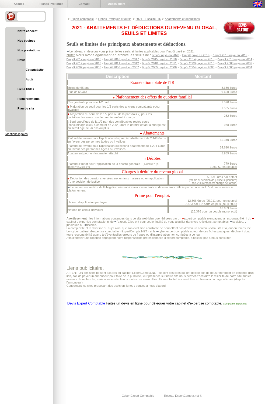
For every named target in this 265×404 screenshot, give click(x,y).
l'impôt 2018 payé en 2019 (230, 55)
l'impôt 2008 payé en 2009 (235, 63)
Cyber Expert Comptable (138, 395)
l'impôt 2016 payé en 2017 (121, 59)
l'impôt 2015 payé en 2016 (159, 59)
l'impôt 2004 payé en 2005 (197, 67)
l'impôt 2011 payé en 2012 (121, 63)
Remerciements (29, 98)
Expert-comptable (82, 18)
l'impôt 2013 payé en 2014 (235, 59)
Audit (29, 79)
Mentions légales (16, 134)
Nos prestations (29, 50)
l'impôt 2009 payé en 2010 (197, 63)
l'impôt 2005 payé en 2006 (159, 67)
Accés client (116, 3)
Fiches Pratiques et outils (114, 18)
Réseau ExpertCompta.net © (183, 395)
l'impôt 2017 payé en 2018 (84, 59)
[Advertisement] (131, 346)
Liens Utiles (26, 89)
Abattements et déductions (182, 18)
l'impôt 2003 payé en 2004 (235, 67)
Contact (84, 3)
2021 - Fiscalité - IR (148, 18)
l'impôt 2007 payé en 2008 (84, 67)
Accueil (18, 3)
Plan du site (26, 108)
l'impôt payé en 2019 (196, 55)
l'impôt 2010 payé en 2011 (159, 63)
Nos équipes (26, 40)
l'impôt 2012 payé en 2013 (84, 63)
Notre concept (27, 31)
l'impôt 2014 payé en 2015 (197, 59)
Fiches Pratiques (51, 3)
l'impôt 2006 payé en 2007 (121, 67)
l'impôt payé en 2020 (165, 55)
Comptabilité (35, 69)
